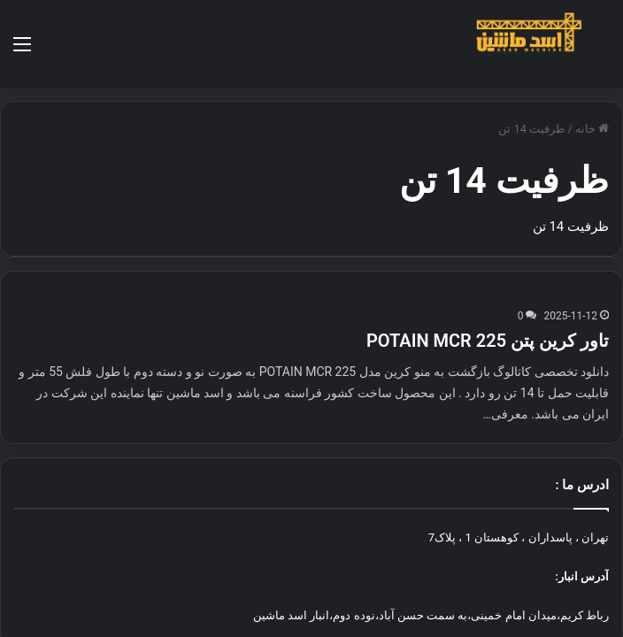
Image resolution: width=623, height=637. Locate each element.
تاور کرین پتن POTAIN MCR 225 (487, 289)
